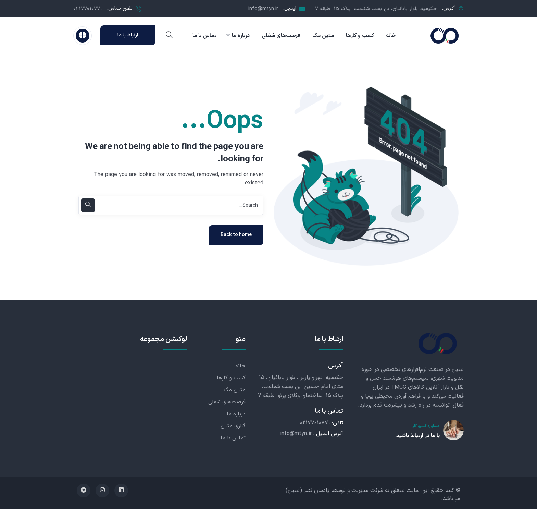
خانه (240, 366)
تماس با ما (233, 438)
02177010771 (87, 9)
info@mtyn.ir (263, 9)
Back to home (236, 235)
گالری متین (233, 426)
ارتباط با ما (127, 35)
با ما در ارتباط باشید (418, 436)
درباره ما (236, 414)
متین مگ (235, 390)
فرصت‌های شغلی (227, 402)
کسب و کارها (231, 378)
